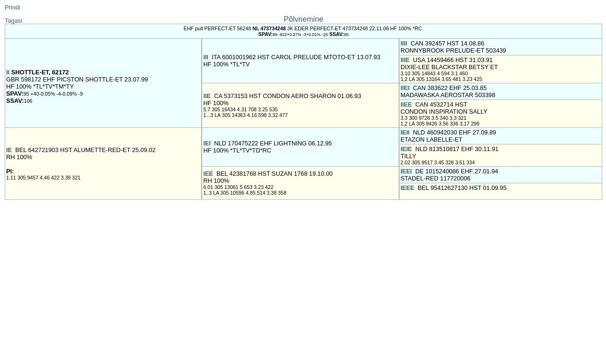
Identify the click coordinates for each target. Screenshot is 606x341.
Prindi (12, 7)
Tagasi (13, 20)
